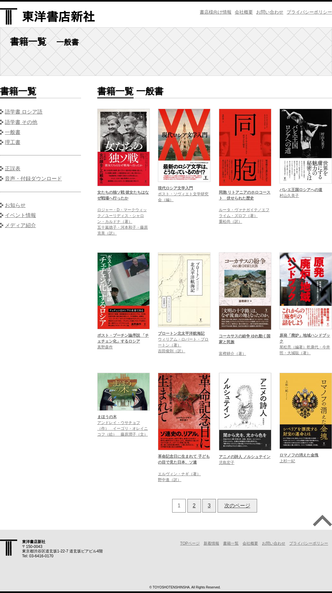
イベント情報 (20, 215)
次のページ (237, 505)
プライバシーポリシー (309, 12)
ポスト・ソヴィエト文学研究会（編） (183, 194)
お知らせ (15, 205)
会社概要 (244, 12)
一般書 (12, 132)
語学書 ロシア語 (23, 112)
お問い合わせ (269, 12)
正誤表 (12, 168)
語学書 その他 (21, 122)
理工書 (12, 142)
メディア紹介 (20, 225)
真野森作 (123, 341)
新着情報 (211, 543)
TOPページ (190, 543)
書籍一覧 (231, 543)
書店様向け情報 (215, 12)
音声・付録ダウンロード (33, 178)
